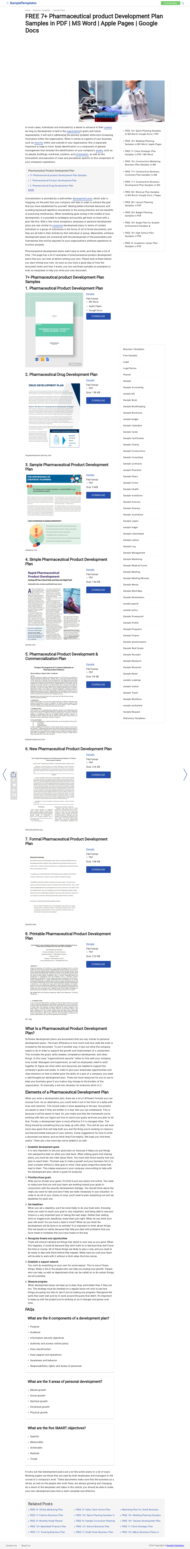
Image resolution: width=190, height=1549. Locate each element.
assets (99, 150)
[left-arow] (5, 774)
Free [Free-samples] (170, 3)
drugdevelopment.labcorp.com (38, 455)
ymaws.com (30, 645)
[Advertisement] (95, 57)
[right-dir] (185, 775)
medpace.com (31, 550)
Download (98, 316)
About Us (25, 1545)
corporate (57, 225)
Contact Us (11, 1545)
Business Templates (41, 10)
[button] (182, 2)
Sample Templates (175, 1545)
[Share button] (13, 774)
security (38, 142)
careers (108, 127)
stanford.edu (30, 925)
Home (27, 10)
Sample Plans (59, 10)
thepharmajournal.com (35, 740)
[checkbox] (8, 2)
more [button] (31, 190)
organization (73, 131)
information (81, 154)
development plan (82, 198)
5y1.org (28, 1019)
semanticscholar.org (34, 830)
